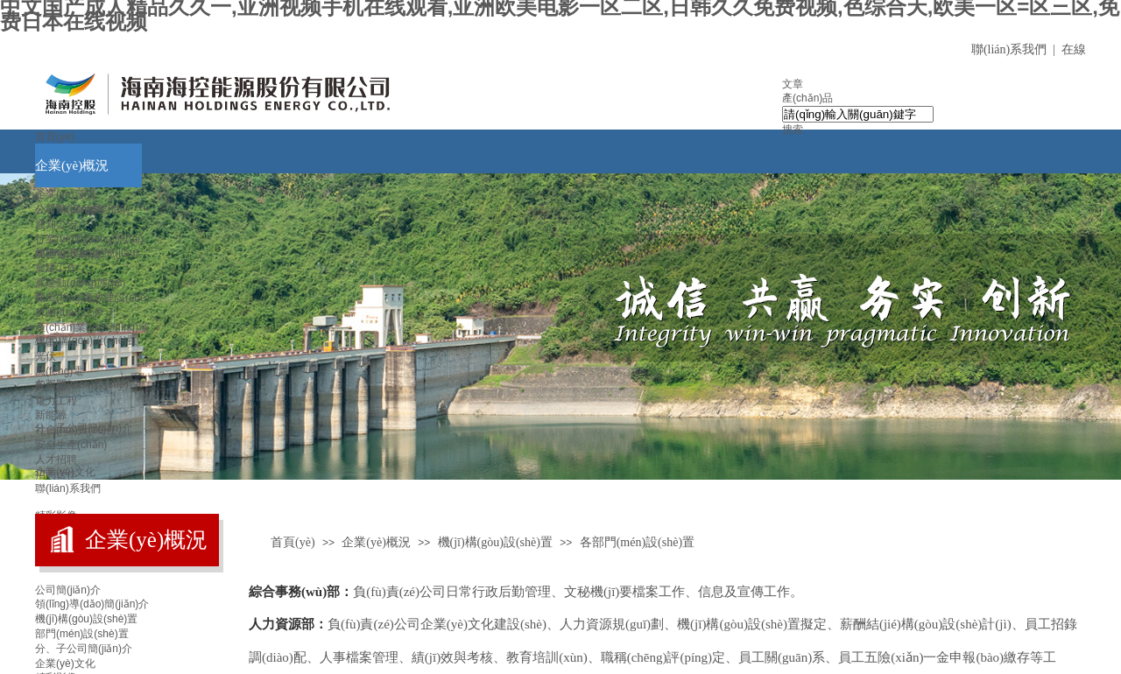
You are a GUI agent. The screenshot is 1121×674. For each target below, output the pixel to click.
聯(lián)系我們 (68, 488)
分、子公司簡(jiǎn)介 (83, 648)
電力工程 (56, 401)
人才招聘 (56, 459)
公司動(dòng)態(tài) (80, 209)
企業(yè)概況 (72, 165)
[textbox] (858, 114)
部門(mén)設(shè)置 (82, 634)
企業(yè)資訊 (65, 194)
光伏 (45, 356)
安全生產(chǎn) (71, 445)
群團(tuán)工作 (69, 312)
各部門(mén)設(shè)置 (87, 384)
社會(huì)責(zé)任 (75, 430)
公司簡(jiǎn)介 (68, 590)
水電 (45, 341)
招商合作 (56, 474)
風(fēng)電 (59, 371)
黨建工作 (56, 268)
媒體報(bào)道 (68, 254)
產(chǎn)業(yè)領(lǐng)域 (92, 327)
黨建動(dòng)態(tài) (80, 283)
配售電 (51, 386)
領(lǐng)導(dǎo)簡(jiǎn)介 (92, 604)
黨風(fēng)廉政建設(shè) (92, 297)
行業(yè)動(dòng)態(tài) (89, 239)
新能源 (51, 415)
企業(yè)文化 (65, 663)
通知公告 (56, 224)
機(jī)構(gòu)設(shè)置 (86, 340)
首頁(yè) (54, 136)
